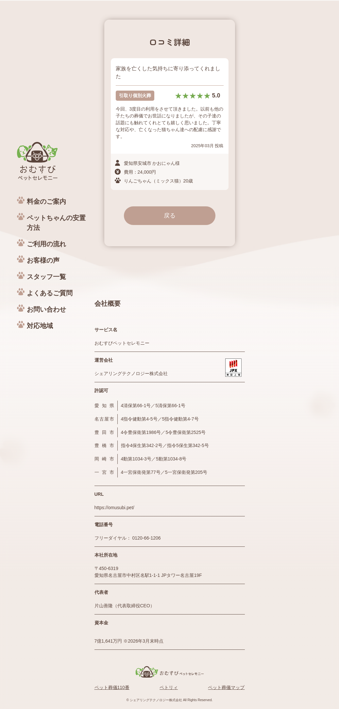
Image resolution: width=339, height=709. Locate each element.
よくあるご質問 (50, 293)
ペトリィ (169, 687)
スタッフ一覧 (46, 276)
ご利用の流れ (46, 244)
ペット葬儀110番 (111, 687)
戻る (170, 215)
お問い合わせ (46, 309)
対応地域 (40, 325)
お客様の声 (43, 260)
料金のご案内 (46, 201)
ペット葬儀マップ (226, 687)
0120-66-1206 (146, 538)
